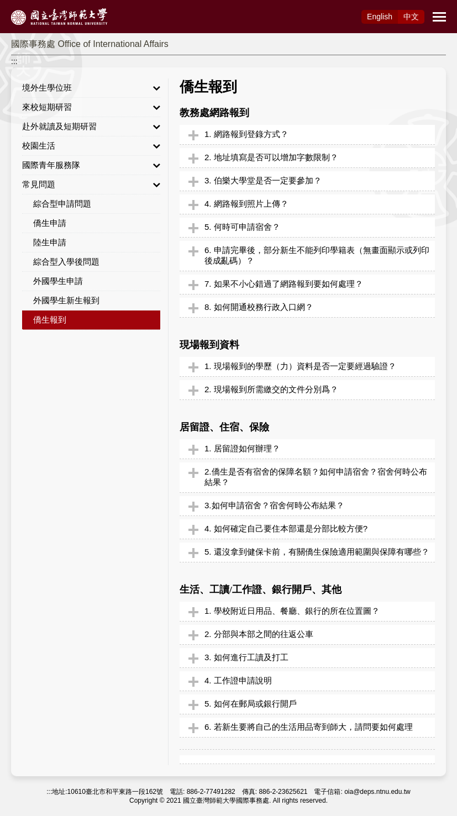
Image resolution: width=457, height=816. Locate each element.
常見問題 (91, 184)
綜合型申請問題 (62, 203)
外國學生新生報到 (66, 300)
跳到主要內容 (23, 6)
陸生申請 (49, 242)
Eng (379, 16)
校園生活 (91, 145)
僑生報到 (49, 319)
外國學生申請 (58, 281)
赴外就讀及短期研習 (91, 126)
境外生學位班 (91, 87)
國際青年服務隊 (91, 165)
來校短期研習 (91, 107)
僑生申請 (49, 223)
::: (14, 61)
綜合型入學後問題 (66, 261)
